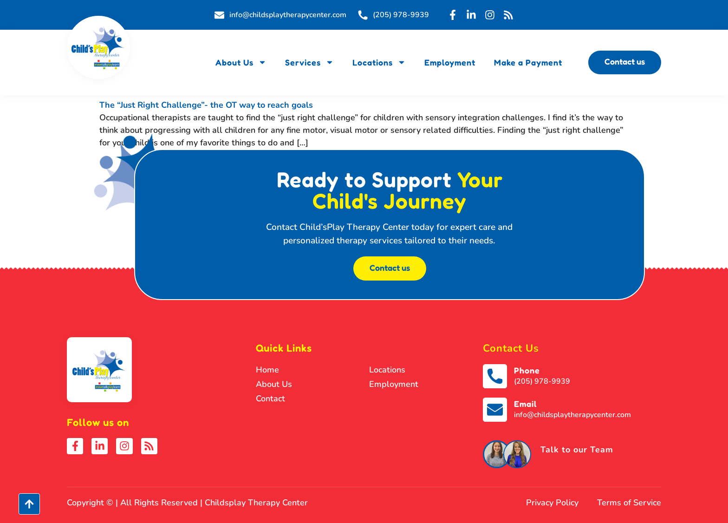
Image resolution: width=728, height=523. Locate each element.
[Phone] (495, 376)
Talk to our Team (576, 449)
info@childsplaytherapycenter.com (572, 415)
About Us (240, 62)
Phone (527, 370)
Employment (449, 62)
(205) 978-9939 (542, 381)
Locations (379, 62)
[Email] (495, 410)
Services (309, 62)
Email (525, 404)
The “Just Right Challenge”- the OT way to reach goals (206, 105)
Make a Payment (528, 62)
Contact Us (511, 348)
